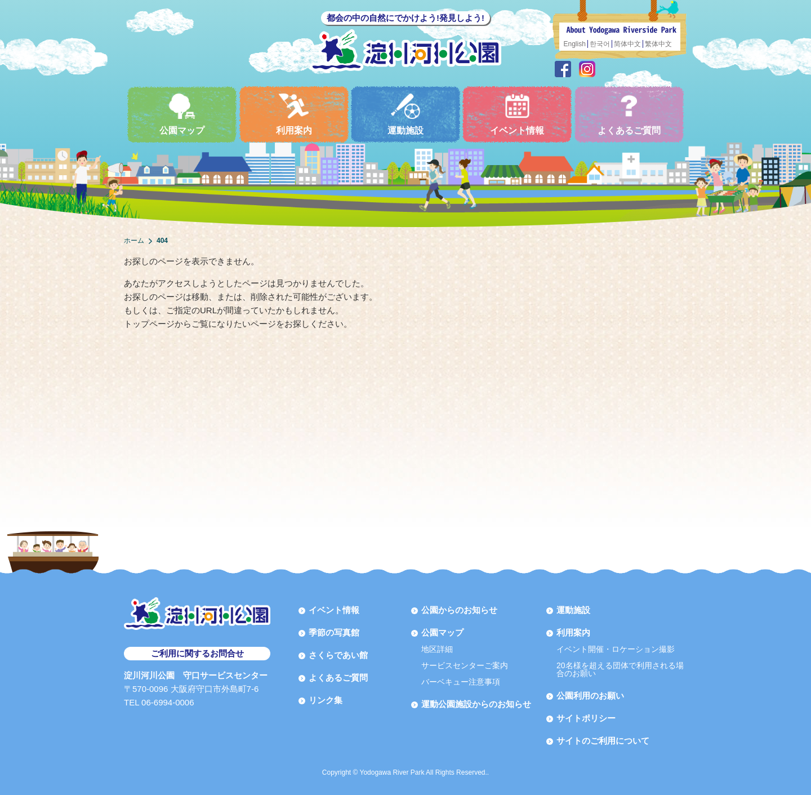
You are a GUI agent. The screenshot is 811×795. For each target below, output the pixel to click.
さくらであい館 (338, 655)
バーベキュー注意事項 (460, 681)
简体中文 (627, 44)
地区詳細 (437, 649)
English (575, 44)
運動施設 (405, 114)
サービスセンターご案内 (464, 665)
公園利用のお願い (590, 695)
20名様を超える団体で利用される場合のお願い (620, 669)
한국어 (600, 44)
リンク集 (325, 700)
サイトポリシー (586, 718)
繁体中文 (658, 44)
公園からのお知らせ (459, 610)
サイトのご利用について (602, 740)
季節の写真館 (334, 632)
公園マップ (181, 114)
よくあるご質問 (629, 114)
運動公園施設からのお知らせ (476, 704)
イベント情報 (517, 114)
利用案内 (294, 114)
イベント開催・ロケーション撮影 (615, 649)
